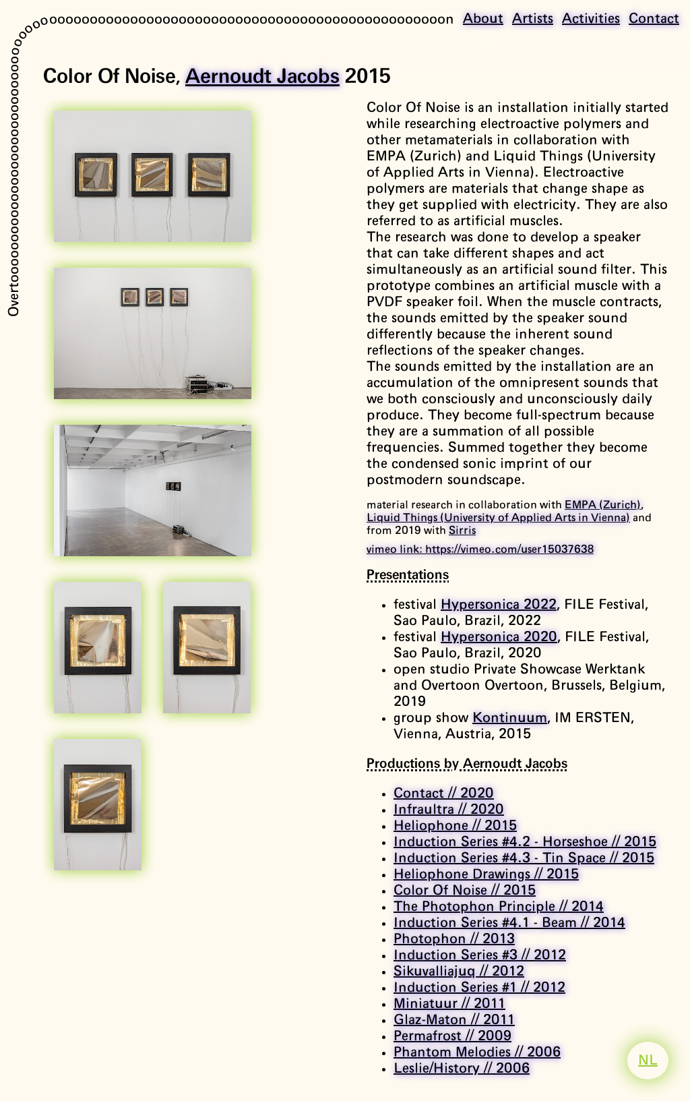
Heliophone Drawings (486, 874)
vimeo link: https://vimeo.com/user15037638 (480, 549)
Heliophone (455, 826)
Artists (532, 19)
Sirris (462, 530)
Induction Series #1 (479, 987)
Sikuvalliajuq (459, 971)
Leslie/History (462, 1068)
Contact (654, 19)
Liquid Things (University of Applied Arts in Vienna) (498, 517)
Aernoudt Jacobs (262, 77)
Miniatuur (449, 1004)
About (483, 19)
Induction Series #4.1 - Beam (509, 923)
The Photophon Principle (499, 907)
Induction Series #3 (480, 955)
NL (648, 1060)
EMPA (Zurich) (603, 505)
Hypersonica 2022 (499, 605)
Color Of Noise (465, 890)
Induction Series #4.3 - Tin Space (524, 858)
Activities (591, 19)
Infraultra (449, 809)
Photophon (454, 939)
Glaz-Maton (454, 1020)
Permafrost (452, 1036)
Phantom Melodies (477, 1052)
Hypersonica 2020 (499, 637)
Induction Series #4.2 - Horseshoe (525, 842)
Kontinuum (509, 718)
